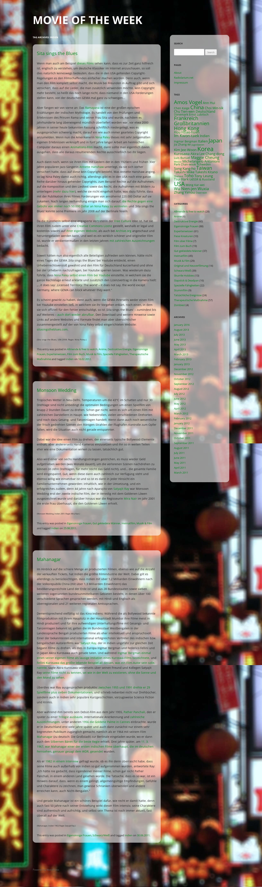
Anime (102, 349)
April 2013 (180, 349)
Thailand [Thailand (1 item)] (178, 176)
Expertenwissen (56, 354)
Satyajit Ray (121, 489)
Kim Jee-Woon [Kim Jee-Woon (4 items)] (185, 149)
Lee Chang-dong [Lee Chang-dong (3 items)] (211, 153)
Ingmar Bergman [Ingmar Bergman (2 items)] (185, 141)
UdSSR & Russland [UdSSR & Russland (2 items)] (202, 179)
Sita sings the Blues (57, 53)
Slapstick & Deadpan (186, 280)
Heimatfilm (128, 523)
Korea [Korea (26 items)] (205, 149)
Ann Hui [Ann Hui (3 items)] (209, 103)
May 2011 (180, 463)
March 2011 (181, 472)
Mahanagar (49, 559)
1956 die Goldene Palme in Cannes (106, 722)
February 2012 (182, 418)
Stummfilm (181, 290)
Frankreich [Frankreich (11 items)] (186, 118)
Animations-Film (81, 147)
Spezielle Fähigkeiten (115, 354)
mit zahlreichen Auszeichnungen (132, 241)
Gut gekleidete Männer (106, 523)
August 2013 (181, 330)
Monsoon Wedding (56, 390)
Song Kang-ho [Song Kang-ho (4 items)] (184, 168)
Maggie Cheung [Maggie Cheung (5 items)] (205, 157)
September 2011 (184, 443)
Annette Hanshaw (91, 167)
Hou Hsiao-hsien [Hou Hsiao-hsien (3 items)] (187, 132)
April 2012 (180, 408)
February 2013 (182, 359)
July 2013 (179, 334)
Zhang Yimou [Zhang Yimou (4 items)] (184, 192)
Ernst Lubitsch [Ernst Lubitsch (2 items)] (199, 114)
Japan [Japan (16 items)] (215, 140)
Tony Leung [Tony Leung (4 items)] (203, 175)
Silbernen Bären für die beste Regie (75, 742)
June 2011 (180, 458)
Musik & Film (94, 354)
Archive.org (123, 231)
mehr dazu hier (64, 191)
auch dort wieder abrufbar (75, 315)
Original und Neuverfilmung (191, 265)
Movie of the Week (87, 19)
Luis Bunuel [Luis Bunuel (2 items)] (182, 158)
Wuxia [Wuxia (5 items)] (203, 188)
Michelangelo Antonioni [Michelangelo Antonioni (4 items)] (201, 161)
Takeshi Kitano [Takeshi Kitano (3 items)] (206, 172)
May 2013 (180, 344)
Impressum (181, 82)
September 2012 (184, 384)
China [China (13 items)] (197, 107)
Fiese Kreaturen (183, 236)
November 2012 (183, 374)
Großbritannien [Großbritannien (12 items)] (191, 123)
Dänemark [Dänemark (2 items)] (181, 114)
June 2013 (180, 339)
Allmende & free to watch (82, 349)
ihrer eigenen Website (81, 231)
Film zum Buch (76, 354)
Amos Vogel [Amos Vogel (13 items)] (188, 102)
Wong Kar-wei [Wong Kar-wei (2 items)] (195, 185)
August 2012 (181, 389)
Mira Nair (130, 498)
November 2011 (183, 433)
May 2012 (180, 403)
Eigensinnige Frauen (79, 523)
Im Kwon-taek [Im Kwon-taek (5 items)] (186, 135)
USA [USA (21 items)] (179, 184)
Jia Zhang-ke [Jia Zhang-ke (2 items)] (182, 144)
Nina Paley (102, 137)
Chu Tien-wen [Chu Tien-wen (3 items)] (184, 111)
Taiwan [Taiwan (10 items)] (204, 168)
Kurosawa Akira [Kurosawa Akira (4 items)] (186, 153)
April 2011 (180, 467)
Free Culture (122, 221)
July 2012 (179, 394)
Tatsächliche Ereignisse (188, 295)
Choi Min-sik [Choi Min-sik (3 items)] (214, 108)
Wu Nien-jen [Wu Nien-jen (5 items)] (185, 188)
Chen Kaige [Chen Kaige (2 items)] (182, 108)
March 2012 (181, 413)
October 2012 (182, 379)
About (178, 73)
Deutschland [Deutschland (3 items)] (205, 111)
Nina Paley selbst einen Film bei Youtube (82, 275)
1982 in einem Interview (61, 761)
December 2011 (183, 428)
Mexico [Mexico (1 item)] (178, 161)
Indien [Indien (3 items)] (205, 136)
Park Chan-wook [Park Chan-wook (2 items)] (185, 164)
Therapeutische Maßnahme (191, 300)
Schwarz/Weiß (101, 835)
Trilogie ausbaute (70, 717)
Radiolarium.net (183, 77)
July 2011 (179, 453)
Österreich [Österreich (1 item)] (201, 192)
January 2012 (182, 423)
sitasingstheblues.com (52, 329)
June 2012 (180, 398)
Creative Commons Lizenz (94, 226)
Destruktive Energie (119, 349)
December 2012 (183, 369)
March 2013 (181, 354)
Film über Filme (183, 241)
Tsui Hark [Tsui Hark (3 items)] (181, 179)
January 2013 (182, 364)
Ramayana (92, 108)
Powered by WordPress (46, 869)
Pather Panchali (134, 712)
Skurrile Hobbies (184, 275)
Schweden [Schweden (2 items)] (204, 164)
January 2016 (182, 325)
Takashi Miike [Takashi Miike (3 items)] (184, 172)
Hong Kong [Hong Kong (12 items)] (186, 128)
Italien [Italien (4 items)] (203, 141)
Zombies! (179, 305)
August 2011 (181, 448)
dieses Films (85, 63)
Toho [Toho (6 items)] (189, 175)
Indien (70, 359)
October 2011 (182, 438)
